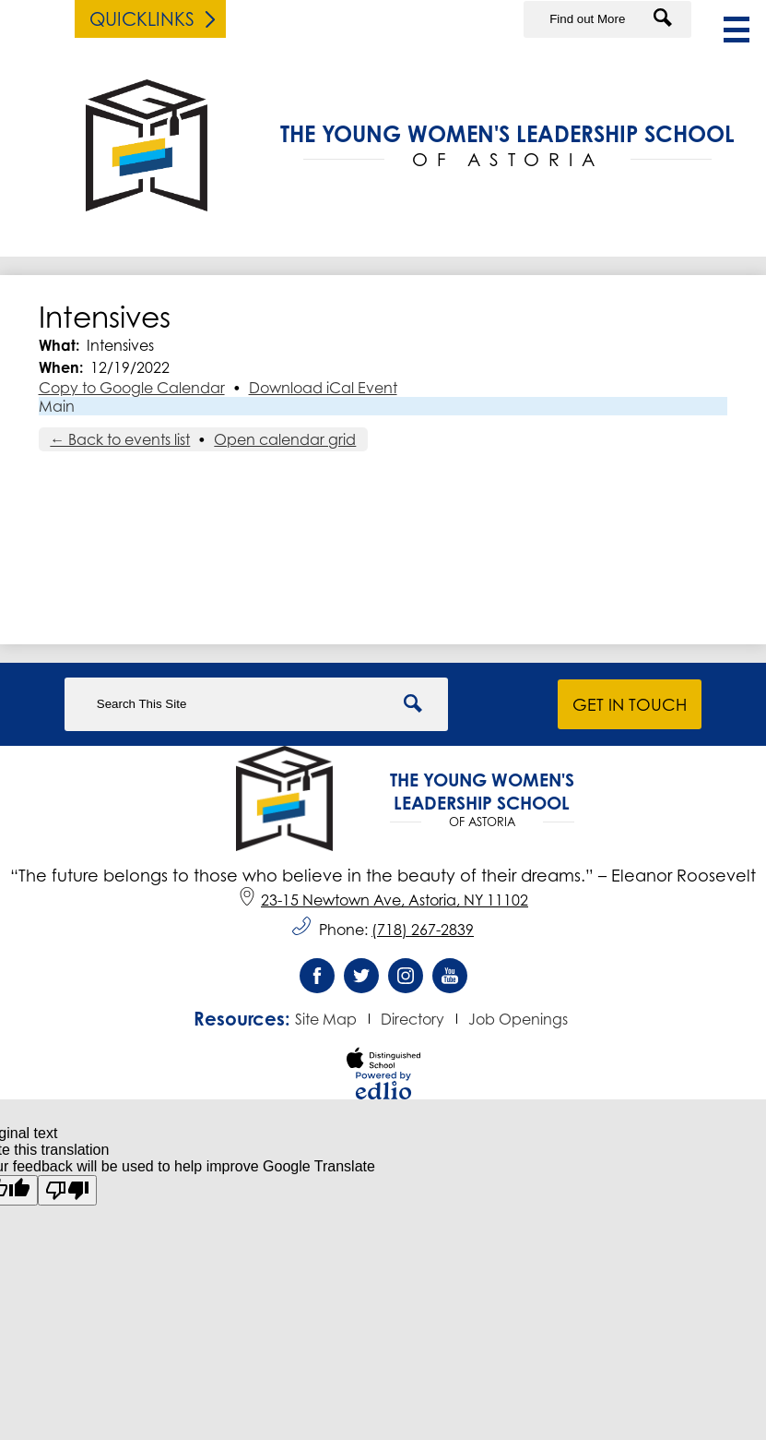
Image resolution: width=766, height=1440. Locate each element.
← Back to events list (120, 439)
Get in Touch (629, 704)
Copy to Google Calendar (132, 387)
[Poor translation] (67, 1190)
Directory (412, 1019)
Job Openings (518, 1019)
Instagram (405, 980)
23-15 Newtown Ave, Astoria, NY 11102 (383, 900)
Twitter (361, 980)
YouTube (449, 980)
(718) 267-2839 (422, 929)
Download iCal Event (323, 387)
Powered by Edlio (383, 1085)
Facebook (317, 980)
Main (57, 406)
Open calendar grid (285, 439)
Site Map (326, 1019)
